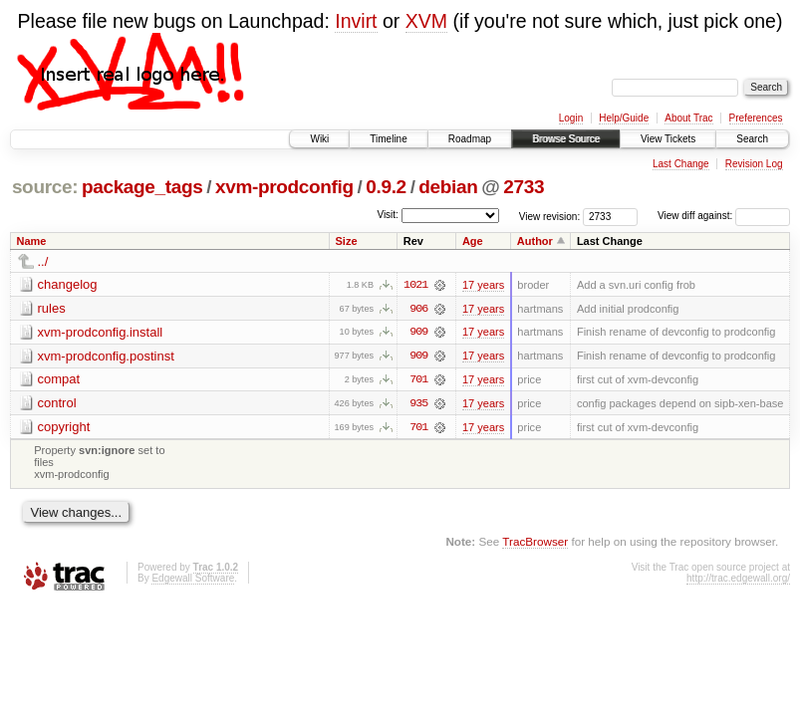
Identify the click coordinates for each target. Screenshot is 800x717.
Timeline (388, 138)
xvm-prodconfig (284, 186)
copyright (64, 427)
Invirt (356, 21)
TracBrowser (535, 542)
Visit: (388, 214)
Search (752, 138)
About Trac (688, 118)
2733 (523, 186)
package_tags (142, 186)
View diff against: (724, 215)
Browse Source (566, 138)
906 (418, 309)
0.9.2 (386, 186)
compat (59, 379)
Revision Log (754, 163)
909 (418, 333)
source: (45, 186)
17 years (483, 285)
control (57, 403)
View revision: (550, 215)
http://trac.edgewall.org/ (738, 580)
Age (472, 241)
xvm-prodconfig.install (100, 332)
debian (447, 186)
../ (43, 261)
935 (418, 404)
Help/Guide (624, 118)
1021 (415, 285)
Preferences (756, 118)
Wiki (319, 138)
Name (32, 241)
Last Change (681, 163)
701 (418, 380)
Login (571, 118)
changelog (68, 284)
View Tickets (668, 138)
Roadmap (469, 138)
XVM (426, 21)
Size (347, 241)
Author (535, 241)
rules (52, 308)
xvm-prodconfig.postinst (106, 356)
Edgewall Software (192, 580)
